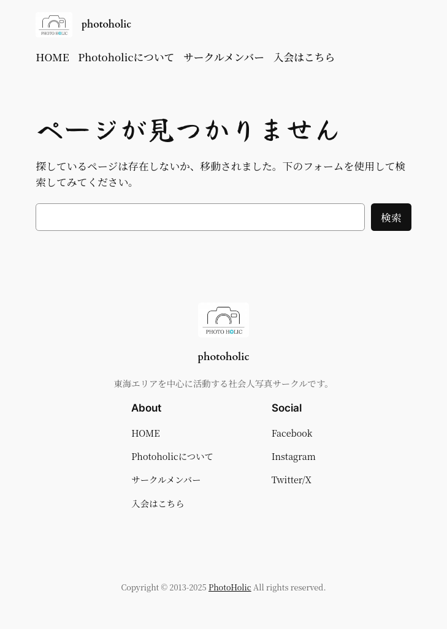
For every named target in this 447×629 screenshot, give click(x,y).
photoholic (106, 24)
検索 (391, 217)
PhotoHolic (229, 587)
